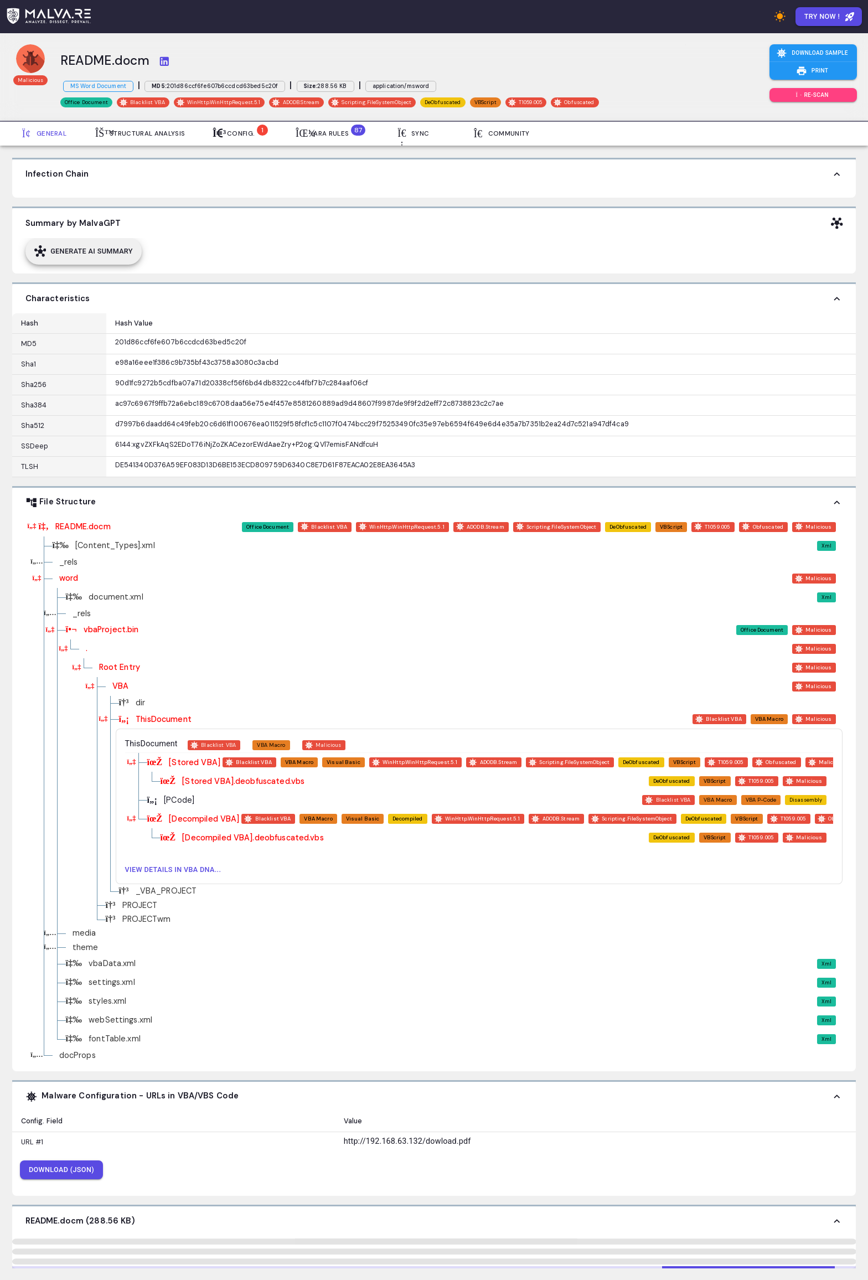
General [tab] (44, 133)
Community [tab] (502, 133)
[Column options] (86, 323)
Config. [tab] (238, 132)
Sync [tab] (413, 133)
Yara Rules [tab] (329, 132)
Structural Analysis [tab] (140, 133)
